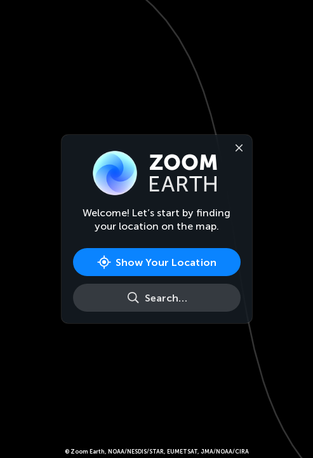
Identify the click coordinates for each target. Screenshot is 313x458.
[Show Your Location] (157, 262)
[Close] (237, 147)
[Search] (157, 298)
